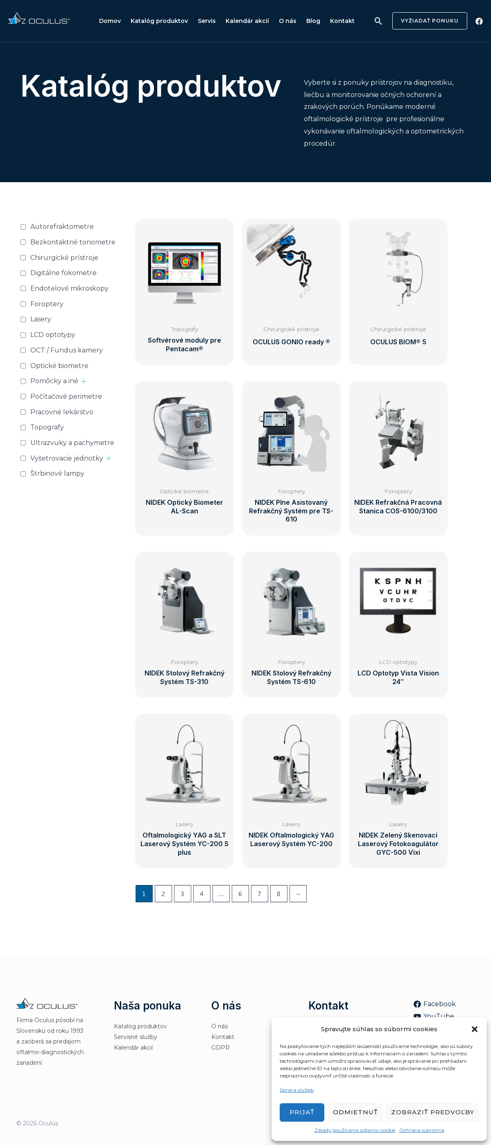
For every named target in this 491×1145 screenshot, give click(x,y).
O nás (287, 21)
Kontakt (342, 21)
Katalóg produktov (159, 21)
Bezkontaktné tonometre (72, 242)
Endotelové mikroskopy (69, 288)
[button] (475, 1029)
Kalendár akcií (247, 21)
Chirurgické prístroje (64, 258)
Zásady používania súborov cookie (355, 1130)
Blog (313, 21)
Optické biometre (59, 366)
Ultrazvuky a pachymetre (72, 443)
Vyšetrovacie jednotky (66, 458)
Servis (207, 21)
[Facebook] (479, 21)
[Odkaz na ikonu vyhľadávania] (378, 21)
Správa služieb (297, 1090)
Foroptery (46, 304)
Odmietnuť (355, 1112)
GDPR (220, 1047)
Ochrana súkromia (421, 1130)
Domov (110, 21)
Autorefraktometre (62, 226)
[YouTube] (434, 1016)
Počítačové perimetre (66, 396)
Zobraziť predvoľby (432, 1112)
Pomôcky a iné (54, 381)
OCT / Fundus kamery (66, 350)
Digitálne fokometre (63, 273)
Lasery (40, 319)
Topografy (47, 427)
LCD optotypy (52, 335)
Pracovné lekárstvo (61, 412)
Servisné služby (135, 1037)
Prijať (302, 1112)
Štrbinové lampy (57, 473)
